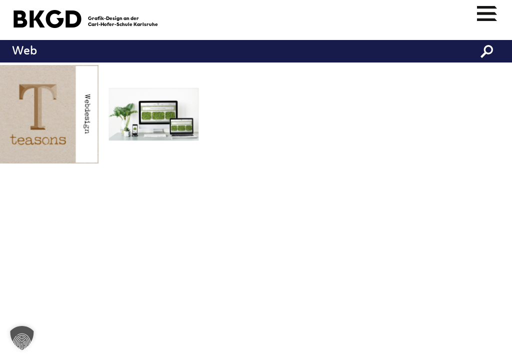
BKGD (47, 21)
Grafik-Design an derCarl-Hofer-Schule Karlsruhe (123, 21)
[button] (22, 338)
